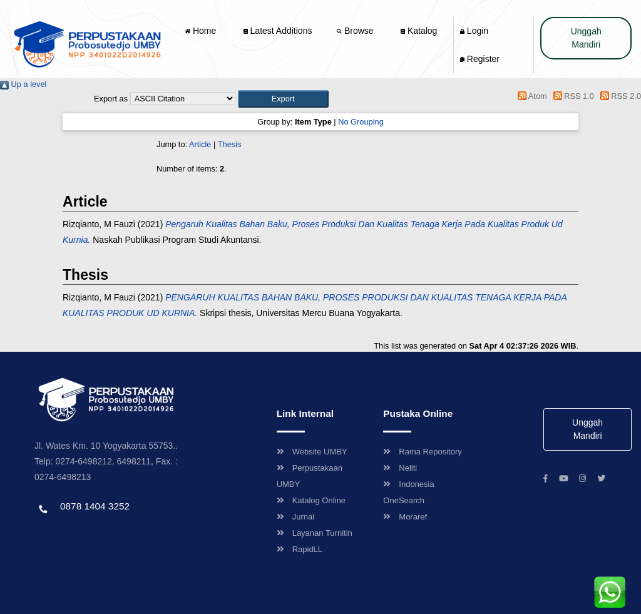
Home (201, 31)
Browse (356, 31)
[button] (283, 98)
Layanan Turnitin (314, 533)
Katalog (419, 31)
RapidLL (299, 549)
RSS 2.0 (618, 96)
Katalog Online (311, 500)
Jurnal (295, 516)
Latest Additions (278, 31)
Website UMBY (312, 451)
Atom (530, 96)
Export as (111, 98)
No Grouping (361, 121)
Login (474, 31)
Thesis (230, 144)
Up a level (23, 84)
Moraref (405, 516)
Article (200, 144)
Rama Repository (422, 451)
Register (480, 59)
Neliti (400, 468)
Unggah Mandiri (586, 37)
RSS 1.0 (571, 96)
